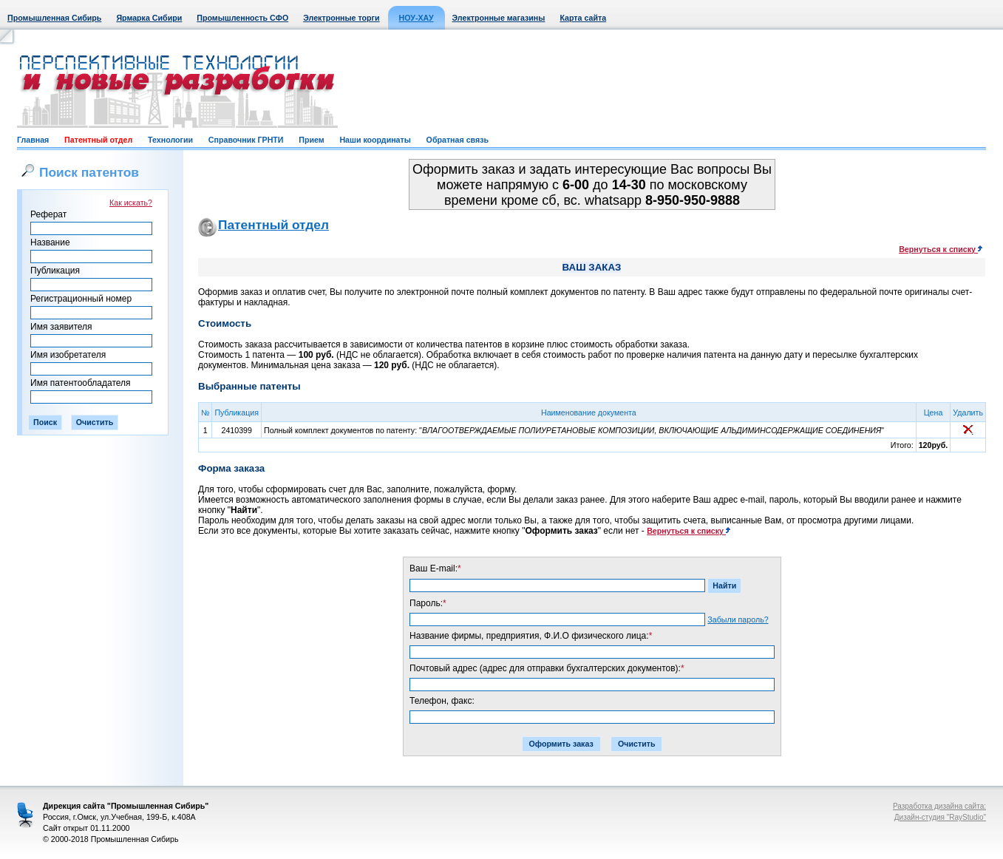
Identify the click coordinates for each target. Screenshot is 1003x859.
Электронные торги (341, 17)
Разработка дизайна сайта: (939, 806)
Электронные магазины (498, 17)
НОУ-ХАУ (416, 17)
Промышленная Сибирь (54, 17)
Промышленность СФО (242, 17)
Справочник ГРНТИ (246, 139)
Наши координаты (374, 139)
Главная (33, 139)
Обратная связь (457, 139)
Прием (311, 139)
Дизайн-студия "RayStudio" (940, 817)
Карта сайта (583, 17)
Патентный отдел (98, 139)
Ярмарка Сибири (149, 17)
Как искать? (130, 202)
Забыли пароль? (737, 619)
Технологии (170, 139)
